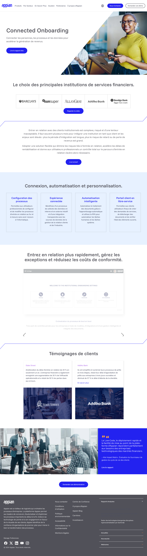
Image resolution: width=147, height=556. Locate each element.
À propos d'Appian (74, 6)
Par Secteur (28, 6)
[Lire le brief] (73, 162)
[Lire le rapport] (107, 467)
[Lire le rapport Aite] (16, 50)
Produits (18, 6)
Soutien (51, 6)
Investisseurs (78, 520)
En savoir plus (83, 383)
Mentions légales (62, 533)
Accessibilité (60, 521)
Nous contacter (61, 501)
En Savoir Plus (40, 6)
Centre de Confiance (81, 501)
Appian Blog (77, 511)
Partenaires (61, 6)
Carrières (76, 515)
